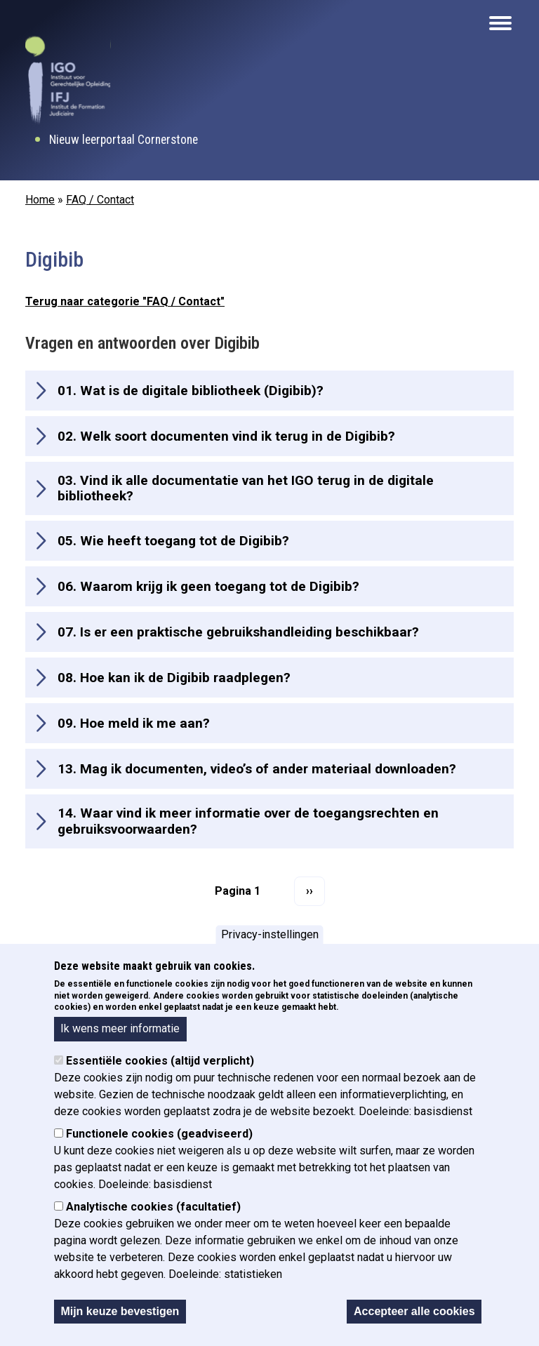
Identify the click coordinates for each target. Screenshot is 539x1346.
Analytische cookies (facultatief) (153, 1206)
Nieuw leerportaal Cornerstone (123, 140)
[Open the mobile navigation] (500, 23)
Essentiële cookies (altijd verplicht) (160, 1060)
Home (40, 199)
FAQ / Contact (100, 199)
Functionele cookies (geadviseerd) (159, 1133)
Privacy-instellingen (270, 934)
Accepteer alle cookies (414, 1311)
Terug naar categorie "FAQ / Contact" (125, 301)
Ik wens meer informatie (120, 1028)
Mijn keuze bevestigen (119, 1311)
